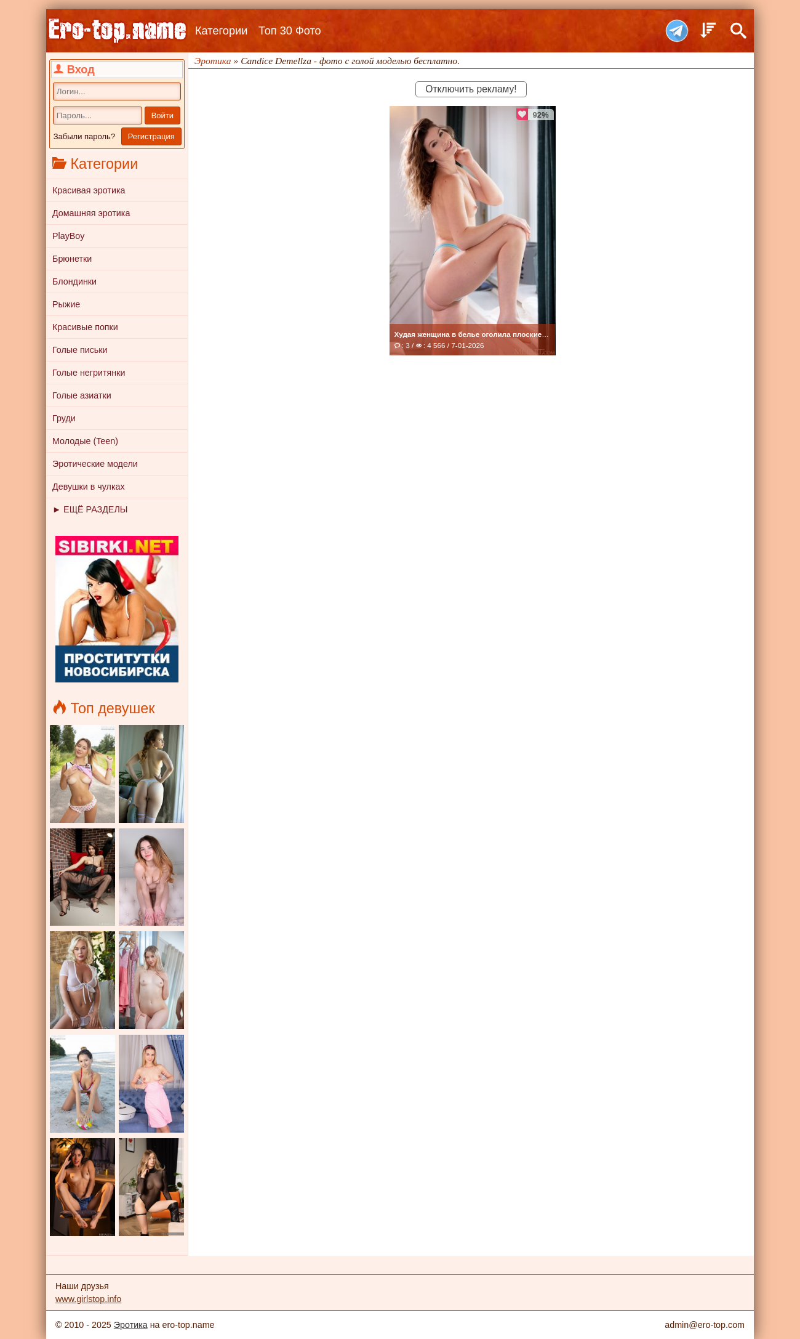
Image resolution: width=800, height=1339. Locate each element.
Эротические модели (95, 464)
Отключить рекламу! (470, 89)
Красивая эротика (88, 190)
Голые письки (80, 350)
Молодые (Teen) (85, 441)
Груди (64, 418)
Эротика (131, 1325)
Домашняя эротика (91, 213)
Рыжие (66, 304)
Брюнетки (72, 259)
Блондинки (74, 281)
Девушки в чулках (88, 487)
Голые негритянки (88, 373)
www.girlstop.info (88, 1299)
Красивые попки (85, 327)
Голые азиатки (81, 395)
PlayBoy (68, 236)
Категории (221, 31)
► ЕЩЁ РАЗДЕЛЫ (89, 509)
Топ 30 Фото (289, 31)
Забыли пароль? (84, 136)
